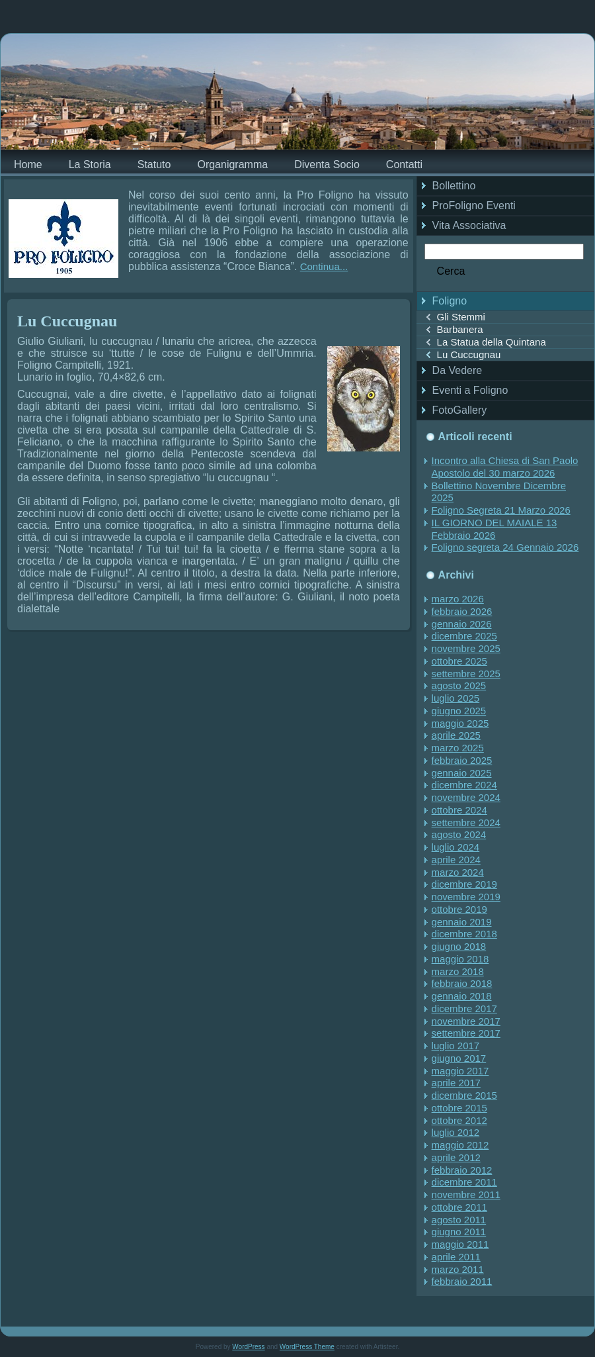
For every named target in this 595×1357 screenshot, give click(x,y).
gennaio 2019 (462, 921)
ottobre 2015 (459, 1107)
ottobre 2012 (459, 1120)
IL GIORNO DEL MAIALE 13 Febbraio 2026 (494, 529)
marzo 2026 (458, 598)
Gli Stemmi (461, 316)
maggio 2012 (460, 1144)
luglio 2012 (456, 1132)
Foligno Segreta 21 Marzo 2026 (501, 510)
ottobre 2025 (459, 661)
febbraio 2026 (462, 611)
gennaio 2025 (462, 772)
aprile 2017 (456, 1082)
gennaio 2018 (462, 996)
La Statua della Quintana (491, 342)
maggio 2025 (460, 723)
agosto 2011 (459, 1219)
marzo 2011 (458, 1269)
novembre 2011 (466, 1194)
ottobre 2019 (459, 909)
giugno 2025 (459, 710)
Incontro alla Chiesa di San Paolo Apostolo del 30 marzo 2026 (505, 467)
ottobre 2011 (459, 1207)
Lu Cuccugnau (67, 321)
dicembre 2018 (464, 933)
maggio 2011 (460, 1244)
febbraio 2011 (462, 1281)
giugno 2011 (459, 1231)
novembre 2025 (466, 648)
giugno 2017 (459, 1058)
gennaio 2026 (462, 624)
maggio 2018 (460, 958)
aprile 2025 (456, 735)
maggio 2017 (460, 1070)
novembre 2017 (466, 1021)
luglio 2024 (456, 847)
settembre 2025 (466, 673)
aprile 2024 (456, 859)
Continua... (324, 266)
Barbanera (460, 329)
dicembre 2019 (464, 884)
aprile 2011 (456, 1256)
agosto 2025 (459, 685)
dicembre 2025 (464, 635)
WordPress (248, 1346)
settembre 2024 (466, 822)
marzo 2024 (458, 872)
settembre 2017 (466, 1033)
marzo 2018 (458, 971)
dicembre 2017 (464, 1008)
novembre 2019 (466, 896)
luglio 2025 (456, 698)
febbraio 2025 (462, 760)
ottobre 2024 (459, 810)
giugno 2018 (459, 946)
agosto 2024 (459, 834)
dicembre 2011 (464, 1182)
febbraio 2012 (462, 1170)
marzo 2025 (458, 747)
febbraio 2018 (462, 983)
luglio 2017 (456, 1045)
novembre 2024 (466, 797)
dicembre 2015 (464, 1095)
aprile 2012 (456, 1157)
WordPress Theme (307, 1346)
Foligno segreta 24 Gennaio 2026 (505, 547)
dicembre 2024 (464, 784)
